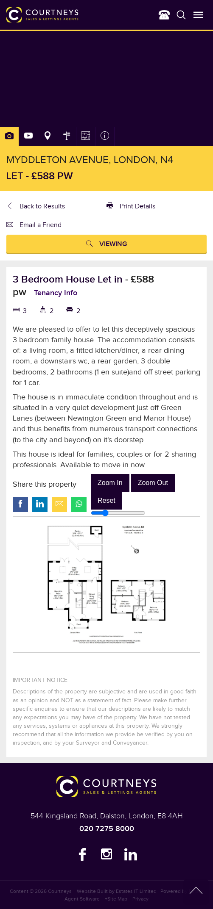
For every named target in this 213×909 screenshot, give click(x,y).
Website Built (92, 891)
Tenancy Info (55, 292)
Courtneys (60, 891)
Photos (9, 136)
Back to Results (35, 207)
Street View (66, 136)
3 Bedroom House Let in (69, 279)
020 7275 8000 (106, 828)
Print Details (130, 207)
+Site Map (116, 899)
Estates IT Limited (136, 891)
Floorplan (85, 136)
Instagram (106, 856)
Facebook (82, 856)
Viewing (106, 245)
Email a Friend (34, 226)
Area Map (47, 136)
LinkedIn (130, 856)
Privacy (140, 899)
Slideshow (28, 136)
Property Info (104, 136)
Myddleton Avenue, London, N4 (89, 160)
